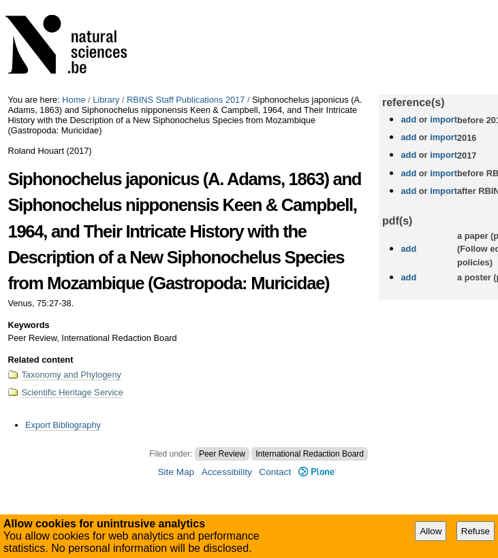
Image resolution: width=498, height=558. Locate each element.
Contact (275, 472)
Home (73, 100)
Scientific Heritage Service (72, 392)
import (442, 119)
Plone (317, 472)
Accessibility (227, 472)
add (408, 119)
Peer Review (222, 454)
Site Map (175, 472)
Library (106, 100)
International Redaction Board (309, 454)
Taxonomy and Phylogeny (71, 375)
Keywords (28, 325)
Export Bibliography (63, 425)
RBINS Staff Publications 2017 (186, 100)
